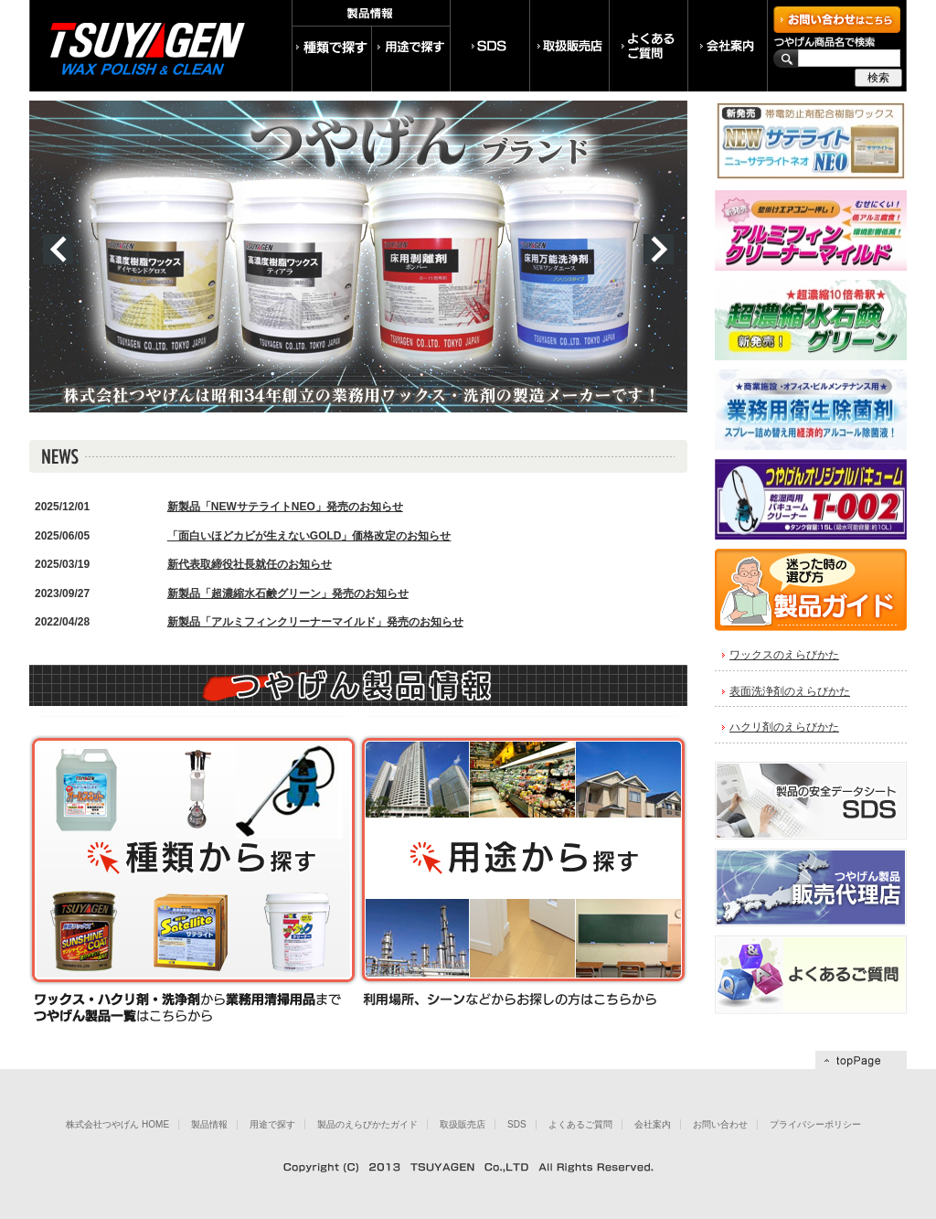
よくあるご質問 (580, 1124)
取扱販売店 (462, 1124)
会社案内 (652, 1124)
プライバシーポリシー (815, 1124)
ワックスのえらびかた (784, 654)
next (659, 249)
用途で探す (272, 1124)
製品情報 (209, 1124)
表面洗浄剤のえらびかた (789, 691)
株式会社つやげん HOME (117, 1124)
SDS (516, 1124)
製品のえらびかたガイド (367, 1124)
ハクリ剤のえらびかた (784, 727)
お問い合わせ (720, 1124)
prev (58, 249)
